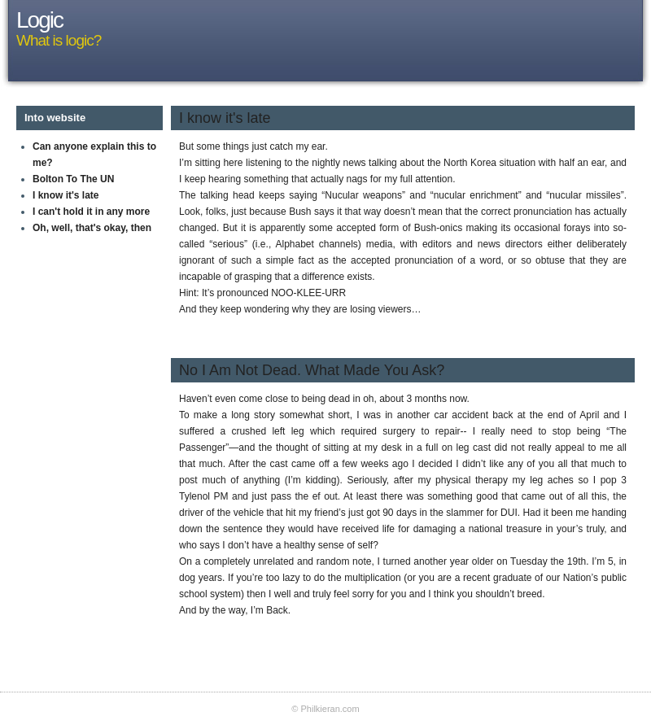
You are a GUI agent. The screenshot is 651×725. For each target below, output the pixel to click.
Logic (39, 20)
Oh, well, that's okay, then (92, 228)
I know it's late (66, 195)
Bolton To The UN (73, 179)
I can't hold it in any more (91, 211)
